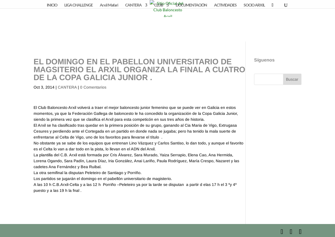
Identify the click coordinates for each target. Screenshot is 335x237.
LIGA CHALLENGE (78, 5)
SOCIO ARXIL (254, 5)
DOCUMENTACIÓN (191, 5)
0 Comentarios (93, 87)
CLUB (158, 5)
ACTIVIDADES (225, 5)
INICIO (52, 5)
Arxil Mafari (109, 5)
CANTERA (133, 5)
